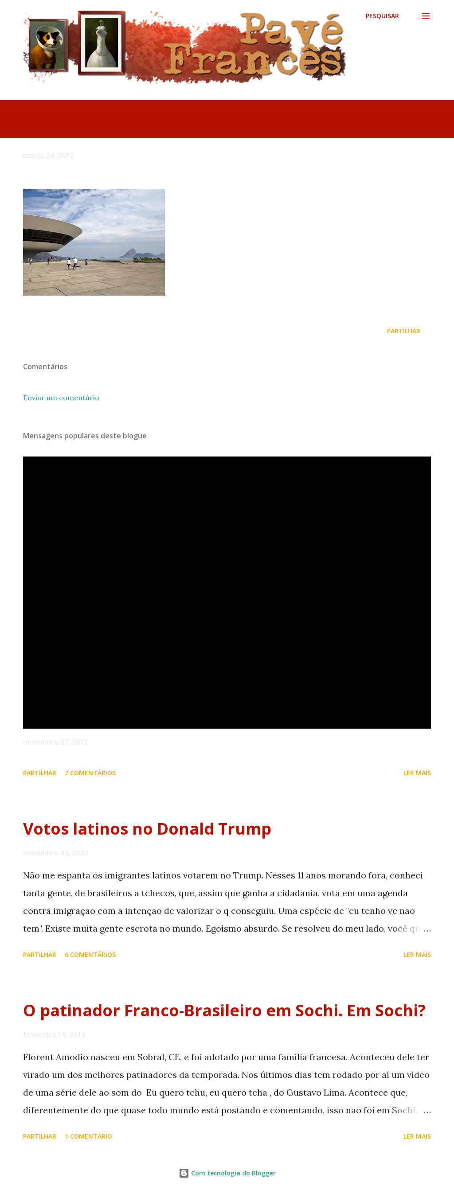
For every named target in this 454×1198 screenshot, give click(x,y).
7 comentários (90, 773)
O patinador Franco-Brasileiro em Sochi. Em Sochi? (224, 1010)
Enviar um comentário (61, 397)
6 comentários (90, 954)
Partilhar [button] (403, 331)
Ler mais (417, 773)
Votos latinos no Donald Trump (147, 828)
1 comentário (88, 1136)
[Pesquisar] (382, 16)
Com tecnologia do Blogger (227, 1173)
